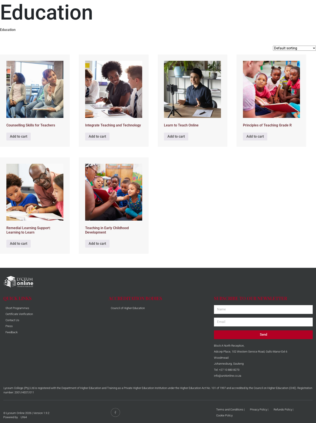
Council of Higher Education (128, 308)
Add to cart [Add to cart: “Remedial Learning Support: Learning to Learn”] (18, 243)
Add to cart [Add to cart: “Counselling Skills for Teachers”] (18, 136)
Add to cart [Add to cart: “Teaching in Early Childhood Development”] (97, 243)
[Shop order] (294, 48)
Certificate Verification (19, 314)
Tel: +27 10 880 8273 (226, 369)
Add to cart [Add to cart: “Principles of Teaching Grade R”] (255, 136)
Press (9, 326)
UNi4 (24, 417)
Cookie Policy (224, 415)
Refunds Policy (283, 409)
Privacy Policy (258, 409)
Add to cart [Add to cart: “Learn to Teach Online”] (176, 136)
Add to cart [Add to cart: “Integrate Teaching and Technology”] (97, 136)
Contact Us (12, 320)
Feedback (11, 332)
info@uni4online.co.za (227, 375)
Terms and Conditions (229, 409)
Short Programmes (17, 308)
